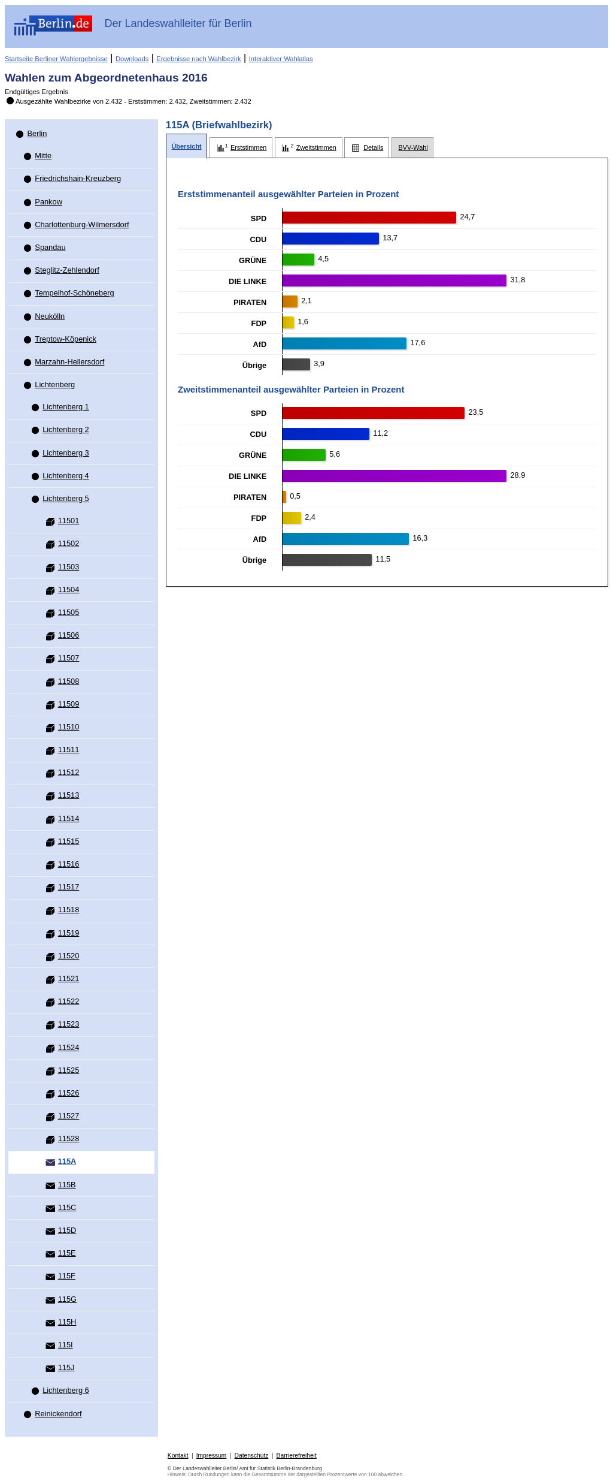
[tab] (186, 146)
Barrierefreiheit (297, 1455)
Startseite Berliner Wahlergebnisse (56, 58)
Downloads (132, 58)
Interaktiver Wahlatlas (281, 58)
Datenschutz (252, 1455)
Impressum (211, 1455)
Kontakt (178, 1455)
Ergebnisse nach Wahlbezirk (198, 58)
